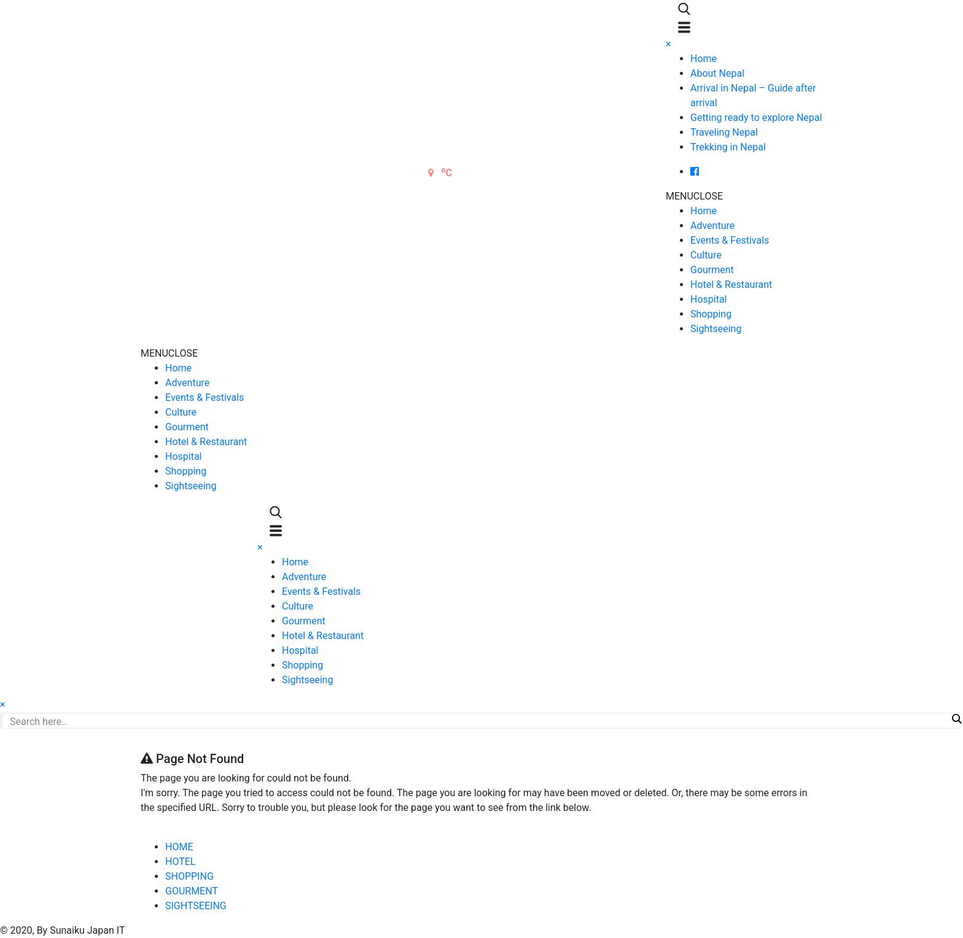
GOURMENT (191, 891)
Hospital (708, 299)
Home (703, 58)
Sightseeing (715, 329)
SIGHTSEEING (196, 906)
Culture (706, 255)
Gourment (712, 270)
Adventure (712, 225)
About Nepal (717, 73)
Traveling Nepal (724, 132)
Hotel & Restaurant (731, 284)
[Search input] (478, 721)
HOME (179, 847)
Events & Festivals (729, 240)
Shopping (710, 314)
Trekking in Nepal (728, 147)
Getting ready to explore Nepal (756, 117)
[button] (694, 196)
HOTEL (180, 861)
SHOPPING (189, 876)
